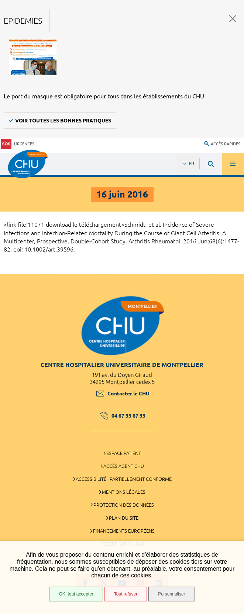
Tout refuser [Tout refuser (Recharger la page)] (125, 594)
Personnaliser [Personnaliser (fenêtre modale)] (171, 594)
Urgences (17, 144)
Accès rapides (222, 144)
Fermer (233, 19)
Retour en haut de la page (233, 270)
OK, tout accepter (76, 594)
